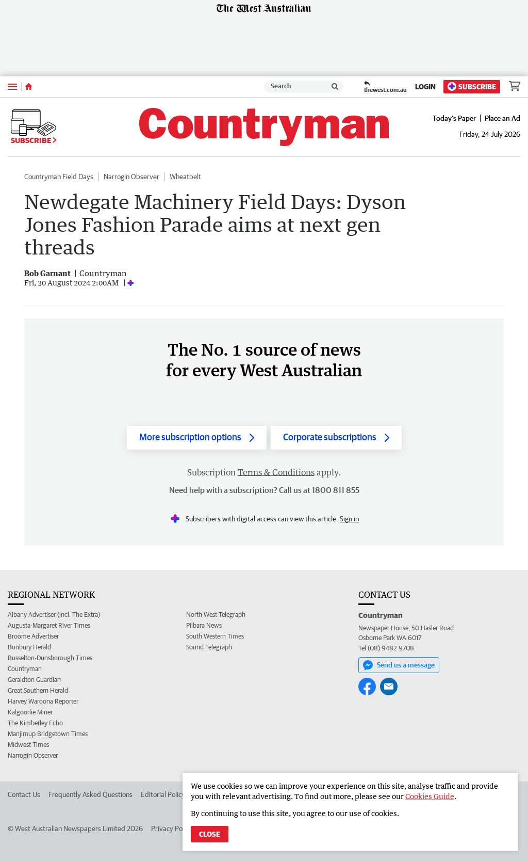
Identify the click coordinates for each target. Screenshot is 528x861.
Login (425, 87)
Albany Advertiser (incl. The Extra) (54, 614)
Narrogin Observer (131, 176)
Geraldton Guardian (34, 679)
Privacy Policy (171, 828)
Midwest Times (28, 744)
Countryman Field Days (58, 176)
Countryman (25, 669)
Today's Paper (454, 118)
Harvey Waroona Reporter (43, 701)
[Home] (28, 87)
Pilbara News (204, 625)
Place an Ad (502, 118)
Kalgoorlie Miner (30, 712)
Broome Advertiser (33, 636)
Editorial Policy (163, 794)
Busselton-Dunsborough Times (50, 658)
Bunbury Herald (29, 647)
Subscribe (472, 86)
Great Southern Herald (38, 690)
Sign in (349, 519)
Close (209, 834)
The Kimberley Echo (35, 723)
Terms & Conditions (276, 472)
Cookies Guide (429, 796)
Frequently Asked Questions (90, 794)
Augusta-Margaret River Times (49, 625)
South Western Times (215, 636)
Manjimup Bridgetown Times (48, 734)
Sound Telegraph (209, 647)
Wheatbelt (185, 176)
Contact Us (24, 794)
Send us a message (399, 665)
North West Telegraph (215, 614)
